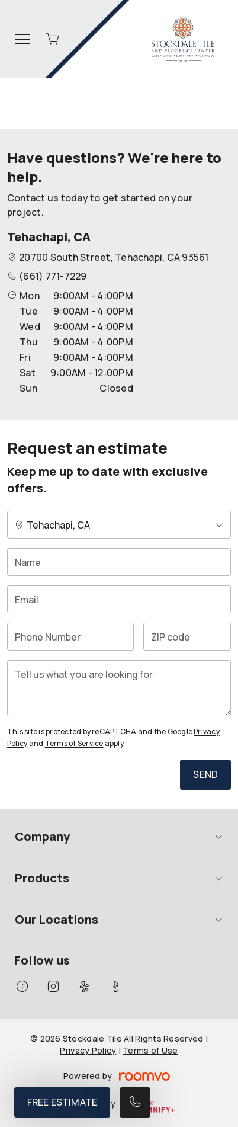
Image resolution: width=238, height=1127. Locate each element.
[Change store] (119, 525)
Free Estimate (62, 1102)
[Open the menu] (22, 39)
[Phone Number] (70, 637)
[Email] (119, 599)
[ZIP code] (187, 637)
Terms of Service (74, 743)
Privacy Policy (88, 1050)
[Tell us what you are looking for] (119, 688)
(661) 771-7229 (52, 276)
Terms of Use (150, 1050)
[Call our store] (135, 1102)
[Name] (119, 562)
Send (205, 774)
